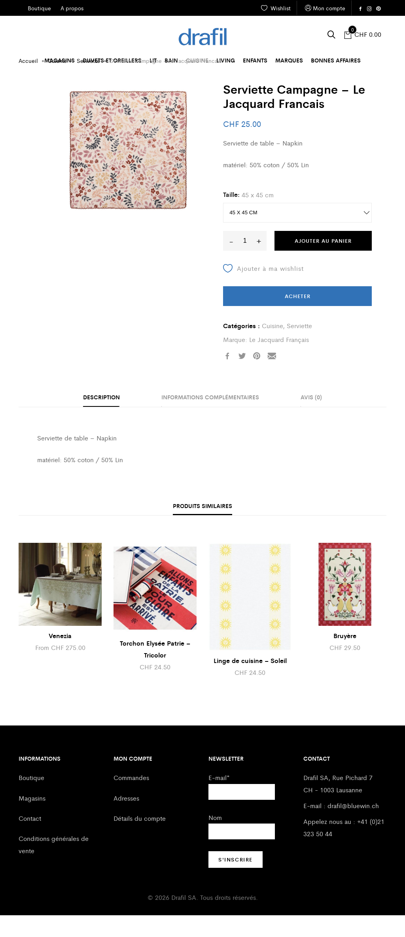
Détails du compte (140, 839)
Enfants (255, 60)
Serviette (88, 82)
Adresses (126, 819)
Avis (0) (311, 419)
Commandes (131, 799)
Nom (215, 839)
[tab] (101, 419)
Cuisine (197, 60)
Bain (171, 60)
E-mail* (219, 799)
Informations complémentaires (210, 419)
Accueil (28, 82)
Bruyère (344, 657)
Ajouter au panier (323, 262)
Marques (289, 60)
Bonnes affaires (336, 60)
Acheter (297, 317)
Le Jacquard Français (279, 361)
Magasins (59, 60)
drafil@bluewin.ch (353, 827)
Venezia (60, 657)
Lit (153, 60)
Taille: (231, 216)
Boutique (31, 799)
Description (101, 419)
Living (225, 60)
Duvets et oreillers (112, 60)
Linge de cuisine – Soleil (250, 682)
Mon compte (324, 8)
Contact (30, 839)
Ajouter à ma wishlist (263, 290)
